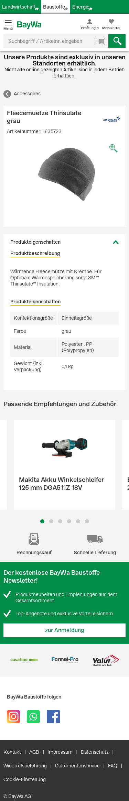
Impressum (60, 752)
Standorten (49, 63)
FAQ (112, 766)
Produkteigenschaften (35, 242)
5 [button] (78, 521)
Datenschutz (95, 752)
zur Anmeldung (64, 630)
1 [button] (42, 521)
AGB (34, 752)
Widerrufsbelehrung (25, 766)
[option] (64, 175)
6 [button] (87, 521)
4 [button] (69, 521)
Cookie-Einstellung (24, 779)
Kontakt (12, 752)
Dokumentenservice (77, 766)
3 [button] (60, 521)
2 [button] (51, 521)
